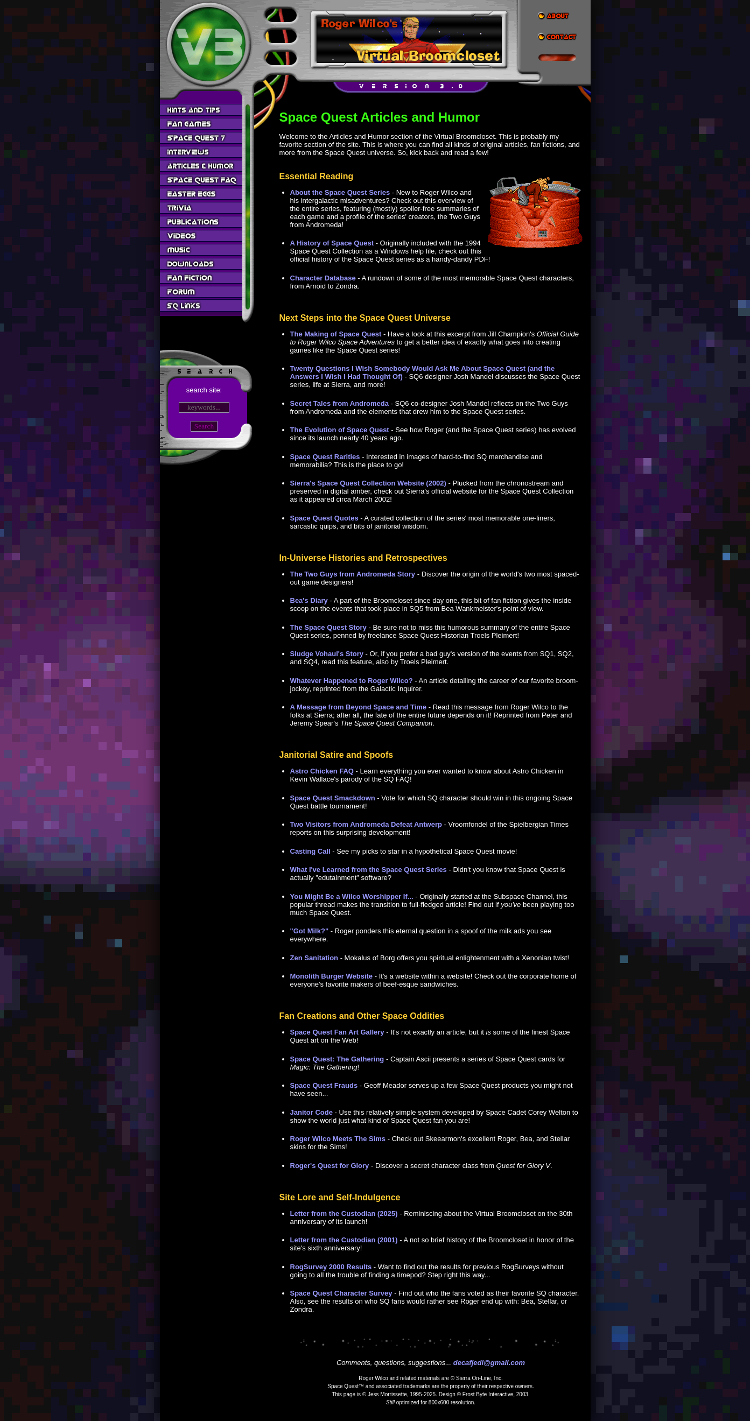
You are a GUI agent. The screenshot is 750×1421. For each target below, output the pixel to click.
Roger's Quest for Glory (329, 1166)
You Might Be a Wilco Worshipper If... (351, 896)
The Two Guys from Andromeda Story (353, 574)
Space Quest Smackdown (332, 798)
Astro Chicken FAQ (322, 771)
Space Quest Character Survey (341, 1293)
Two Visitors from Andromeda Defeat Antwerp (366, 824)
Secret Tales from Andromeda (339, 403)
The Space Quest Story (328, 627)
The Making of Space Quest (336, 334)
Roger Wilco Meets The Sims (338, 1139)
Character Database (323, 278)
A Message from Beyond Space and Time (358, 707)
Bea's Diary (309, 600)
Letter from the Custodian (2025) (344, 1213)
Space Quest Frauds (324, 1085)
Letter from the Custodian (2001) (344, 1240)
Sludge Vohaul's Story (326, 654)
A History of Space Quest (332, 243)
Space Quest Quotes (324, 518)
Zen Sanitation (314, 958)
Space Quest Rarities (325, 457)
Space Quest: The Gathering (337, 1059)
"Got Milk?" (309, 931)
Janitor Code (311, 1112)
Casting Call (310, 851)
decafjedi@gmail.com (489, 1363)
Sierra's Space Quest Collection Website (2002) (368, 483)
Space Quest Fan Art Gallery (337, 1032)
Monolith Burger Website (331, 976)
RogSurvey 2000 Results (331, 1267)
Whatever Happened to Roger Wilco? (351, 681)
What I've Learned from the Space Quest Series (368, 870)
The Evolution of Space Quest (339, 430)
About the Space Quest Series (340, 192)
